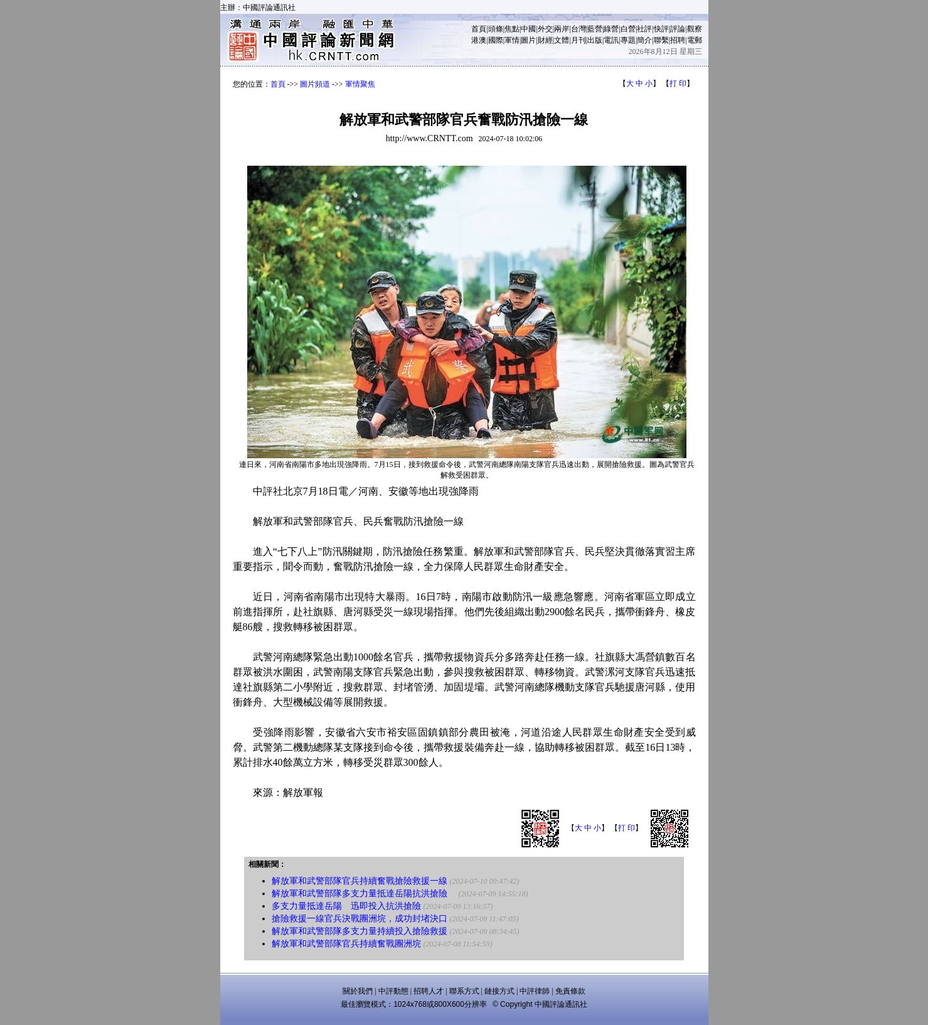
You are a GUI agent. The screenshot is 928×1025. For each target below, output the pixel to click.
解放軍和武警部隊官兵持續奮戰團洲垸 (346, 943)
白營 (628, 28)
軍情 (512, 40)
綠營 (611, 28)
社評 (644, 28)
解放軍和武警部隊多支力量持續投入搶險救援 (359, 931)
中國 (528, 28)
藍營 (594, 28)
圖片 (528, 40)
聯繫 (661, 40)
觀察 (694, 28)
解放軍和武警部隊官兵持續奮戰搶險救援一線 (359, 881)
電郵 (694, 40)
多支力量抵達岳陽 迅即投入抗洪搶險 (346, 906)
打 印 (677, 83)
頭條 (495, 28)
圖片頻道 (315, 84)
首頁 (478, 28)
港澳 (478, 40)
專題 (628, 40)
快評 (661, 28)
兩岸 (561, 28)
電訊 (611, 40)
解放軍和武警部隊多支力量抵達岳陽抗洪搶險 (364, 893)
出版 (594, 40)
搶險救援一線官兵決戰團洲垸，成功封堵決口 (359, 918)
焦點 (512, 28)
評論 (677, 28)
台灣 (578, 28)
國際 (495, 40)
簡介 (644, 40)
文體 (561, 40)
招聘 (677, 40)
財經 (545, 40)
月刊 (578, 40)
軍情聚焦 (360, 84)
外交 (545, 28)
